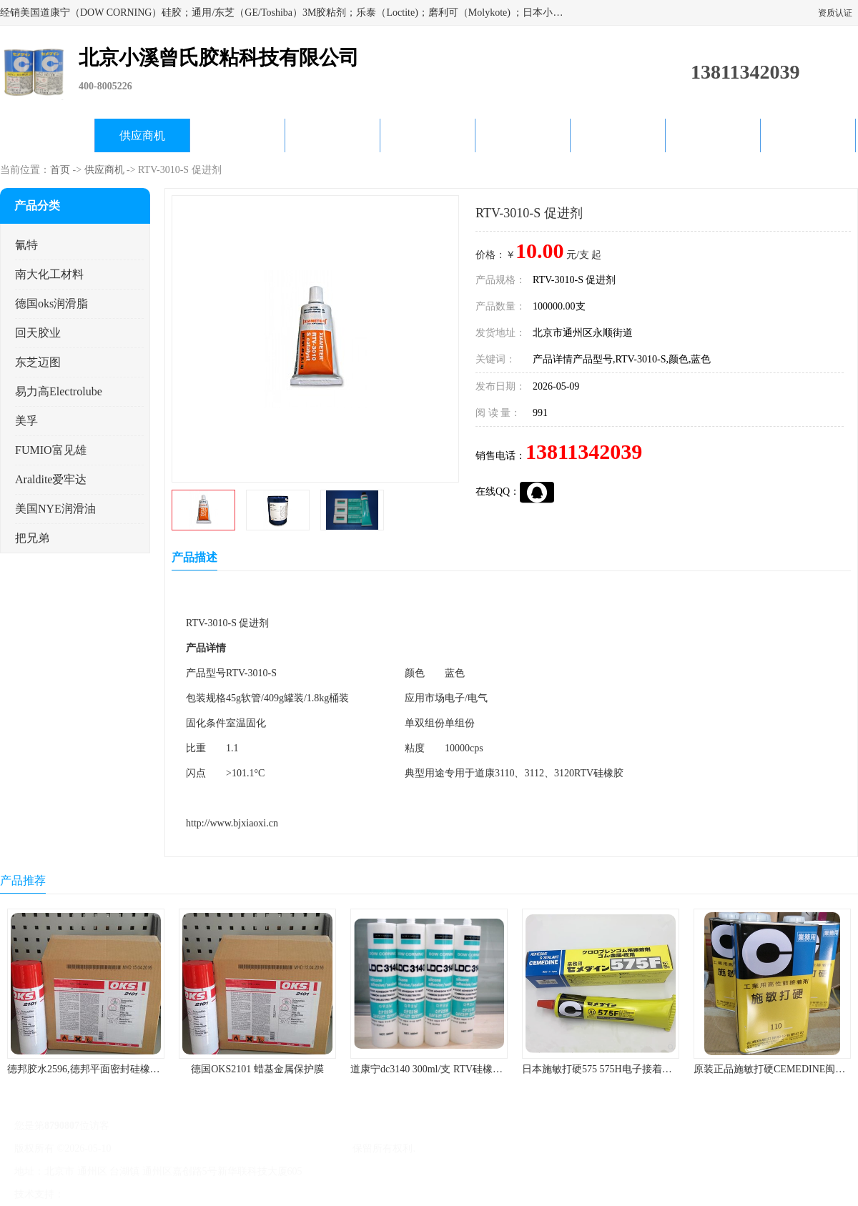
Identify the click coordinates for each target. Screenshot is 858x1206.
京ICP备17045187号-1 (160, 1148)
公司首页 (47, 135)
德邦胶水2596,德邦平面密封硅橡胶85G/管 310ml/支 (119, 1069)
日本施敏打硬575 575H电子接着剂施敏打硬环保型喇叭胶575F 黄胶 (668, 1069)
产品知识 (523, 135)
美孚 (26, 421)
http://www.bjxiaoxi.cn (232, 823)
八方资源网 (92, 1194)
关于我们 (332, 135)
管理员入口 (187, 1194)
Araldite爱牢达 (51, 479)
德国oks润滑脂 (51, 303)
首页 (60, 169)
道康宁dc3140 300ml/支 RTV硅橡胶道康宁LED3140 (461, 1069)
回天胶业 (38, 333)
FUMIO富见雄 (51, 450)
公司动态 (427, 135)
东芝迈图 (38, 362)
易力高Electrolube (58, 391)
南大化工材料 (49, 274)
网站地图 (234, 1194)
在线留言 (713, 135)
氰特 (26, 245)
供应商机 (142, 135)
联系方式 (808, 135)
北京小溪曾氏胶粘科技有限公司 (280, 1148)
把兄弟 (32, 538)
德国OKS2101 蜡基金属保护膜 (257, 1069)
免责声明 (139, 1194)
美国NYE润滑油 (55, 509)
